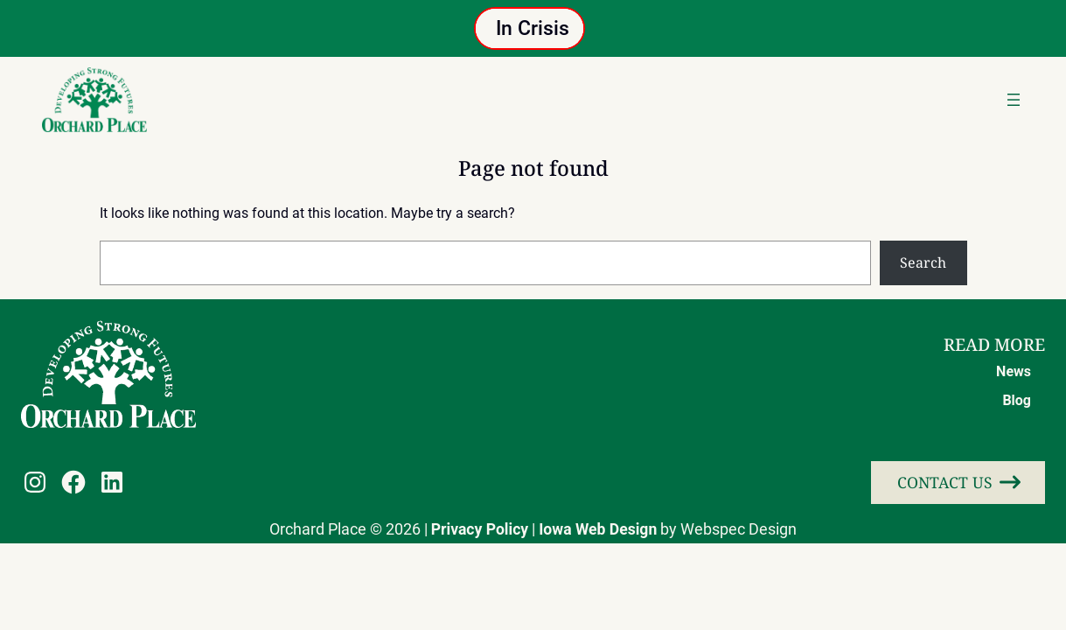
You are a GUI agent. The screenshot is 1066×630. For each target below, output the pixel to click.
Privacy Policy (479, 529)
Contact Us (945, 482)
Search (923, 262)
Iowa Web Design (598, 529)
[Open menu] (1013, 99)
